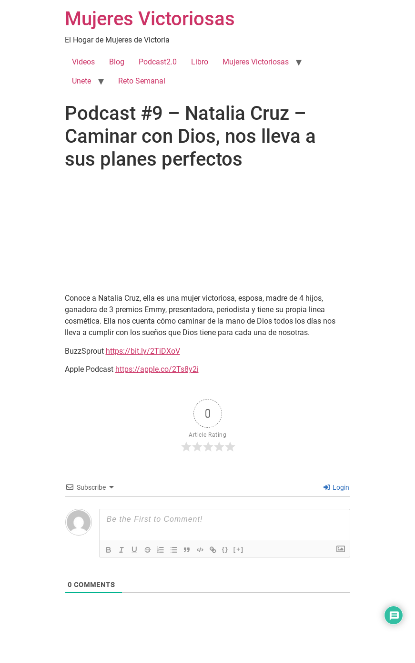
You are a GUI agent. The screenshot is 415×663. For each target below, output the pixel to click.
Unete (81, 80)
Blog (116, 61)
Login (336, 487)
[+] (241, 549)
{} (227, 549)
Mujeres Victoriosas (150, 19)
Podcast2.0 (158, 61)
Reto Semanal (141, 80)
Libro (199, 61)
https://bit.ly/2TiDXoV (143, 351)
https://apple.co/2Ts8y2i (157, 369)
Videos (83, 61)
